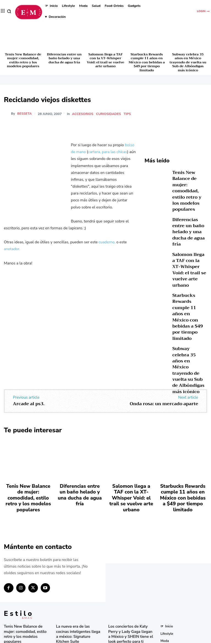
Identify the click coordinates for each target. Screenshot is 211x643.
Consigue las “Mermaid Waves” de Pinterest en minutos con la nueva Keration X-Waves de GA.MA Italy (130, 587)
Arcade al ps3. (29, 335)
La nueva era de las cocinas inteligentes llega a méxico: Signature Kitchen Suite (76, 547)
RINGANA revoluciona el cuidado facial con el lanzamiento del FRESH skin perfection (77, 616)
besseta (24, 113)
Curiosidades (109, 113)
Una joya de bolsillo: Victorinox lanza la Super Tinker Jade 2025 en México (79, 580)
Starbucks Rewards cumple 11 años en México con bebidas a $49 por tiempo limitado (147, 62)
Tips (128, 113)
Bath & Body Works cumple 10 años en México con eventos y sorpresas (131, 605)
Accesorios (83, 113)
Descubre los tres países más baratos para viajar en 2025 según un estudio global (130, 568)
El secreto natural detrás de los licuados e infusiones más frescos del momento (79, 597)
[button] (9, 11)
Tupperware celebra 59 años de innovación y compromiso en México (77, 563)
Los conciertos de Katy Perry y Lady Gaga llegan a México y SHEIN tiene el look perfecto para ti (131, 549)
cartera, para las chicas (107, 151)
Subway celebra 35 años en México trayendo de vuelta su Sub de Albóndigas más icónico (188, 62)
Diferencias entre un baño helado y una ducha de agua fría (64, 58)
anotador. (12, 249)
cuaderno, (107, 242)
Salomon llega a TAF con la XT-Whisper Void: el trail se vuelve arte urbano (105, 60)
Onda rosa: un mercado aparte (164, 335)
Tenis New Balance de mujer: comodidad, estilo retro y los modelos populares (23, 60)
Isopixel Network (167, 638)
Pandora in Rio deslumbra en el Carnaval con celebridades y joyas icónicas (131, 622)
